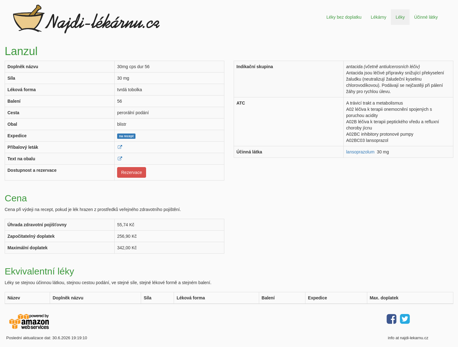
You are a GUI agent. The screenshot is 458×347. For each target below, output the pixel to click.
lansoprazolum (360, 151)
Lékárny (378, 17)
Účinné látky (426, 17)
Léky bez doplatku (343, 17)
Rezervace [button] (131, 172)
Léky (400, 17)
